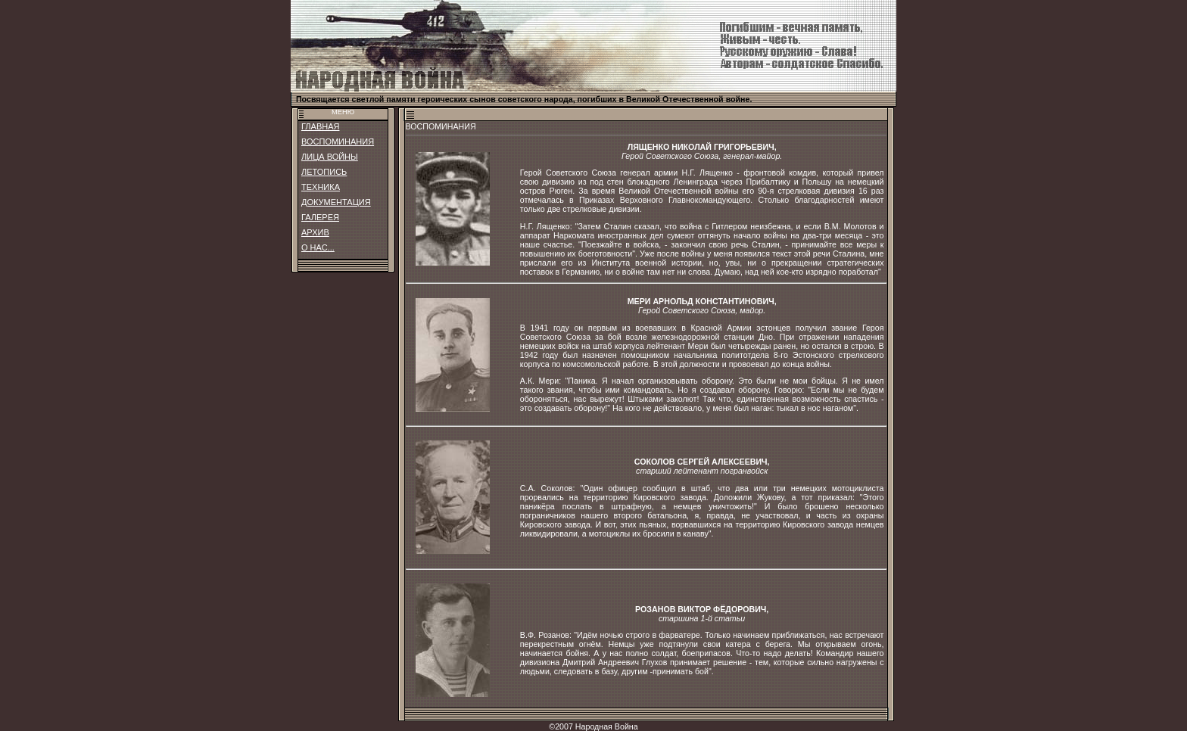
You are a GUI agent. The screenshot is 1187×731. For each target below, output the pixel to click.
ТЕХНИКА (320, 186)
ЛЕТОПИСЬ (324, 171)
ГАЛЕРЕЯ (320, 217)
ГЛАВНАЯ (320, 126)
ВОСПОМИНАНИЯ (337, 141)
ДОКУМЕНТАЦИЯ (336, 202)
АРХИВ (315, 232)
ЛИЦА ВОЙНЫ (329, 156)
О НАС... (318, 247)
